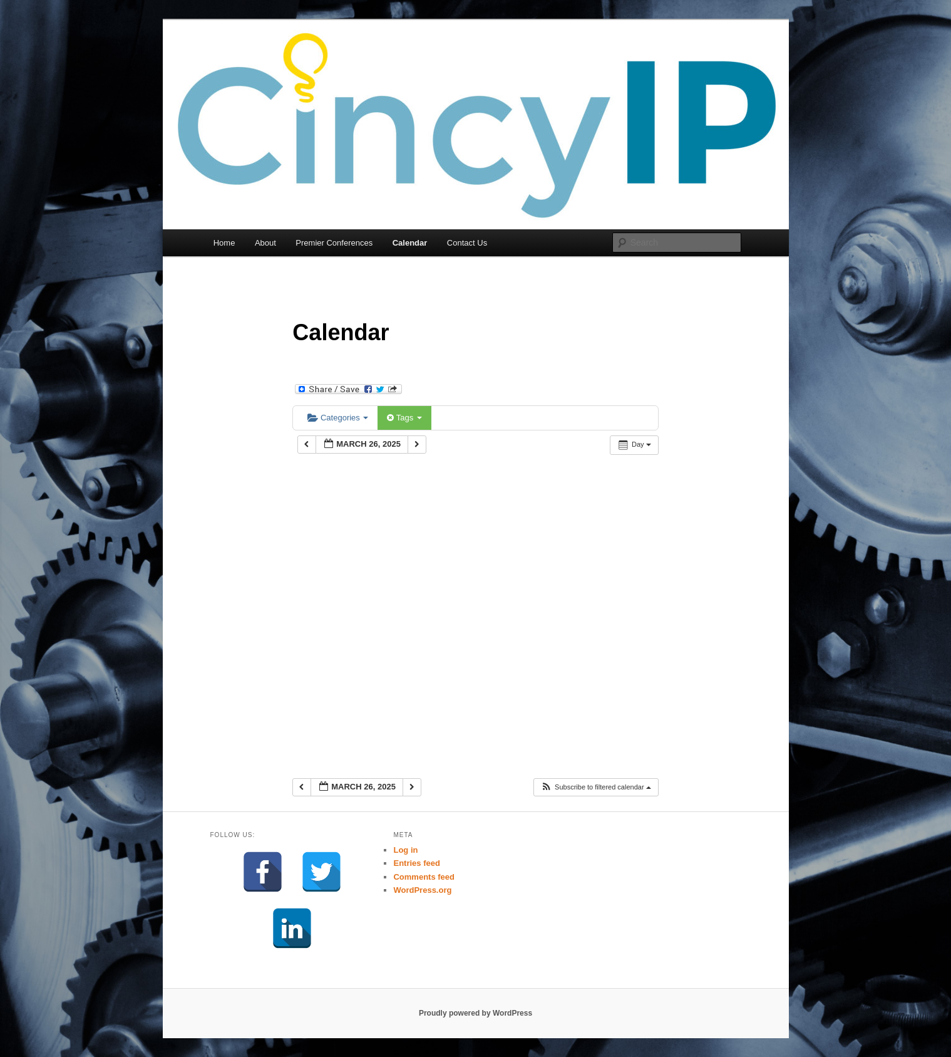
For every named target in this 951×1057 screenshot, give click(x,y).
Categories (337, 417)
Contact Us (467, 242)
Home (224, 242)
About (265, 242)
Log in (405, 850)
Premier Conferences (334, 242)
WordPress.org (422, 890)
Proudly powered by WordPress (475, 1013)
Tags (404, 417)
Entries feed (416, 863)
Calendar (410, 242)
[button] (595, 787)
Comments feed (424, 877)
